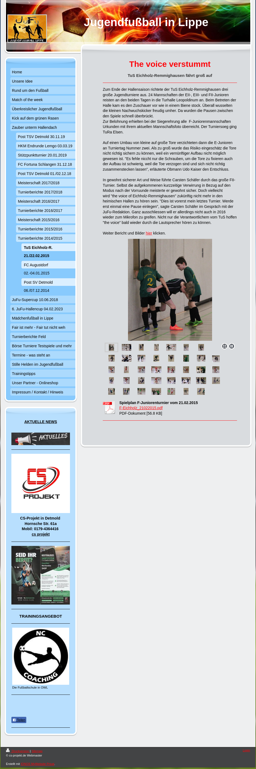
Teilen (18, 720)
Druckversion (18, 751)
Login (246, 750)
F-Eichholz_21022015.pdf (141, 408)
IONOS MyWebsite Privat (37, 763)
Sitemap (36, 751)
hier (149, 233)
